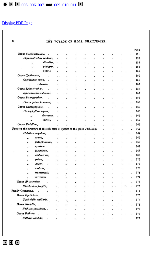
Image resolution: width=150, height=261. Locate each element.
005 (24, 5)
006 (33, 5)
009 (57, 5)
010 (65, 5)
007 (41, 5)
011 (73, 5)
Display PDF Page (17, 23)
